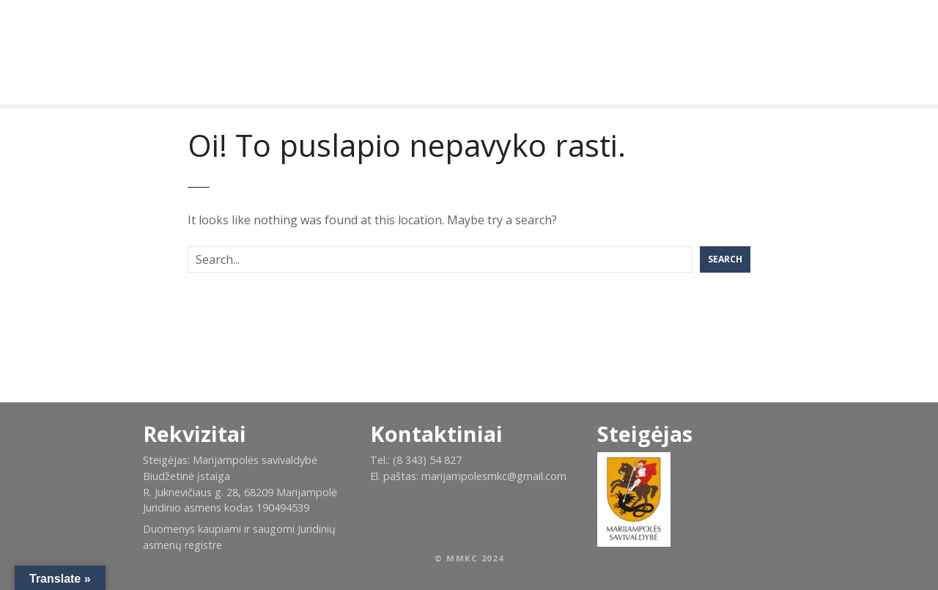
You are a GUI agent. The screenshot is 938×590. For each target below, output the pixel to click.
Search (725, 259)
